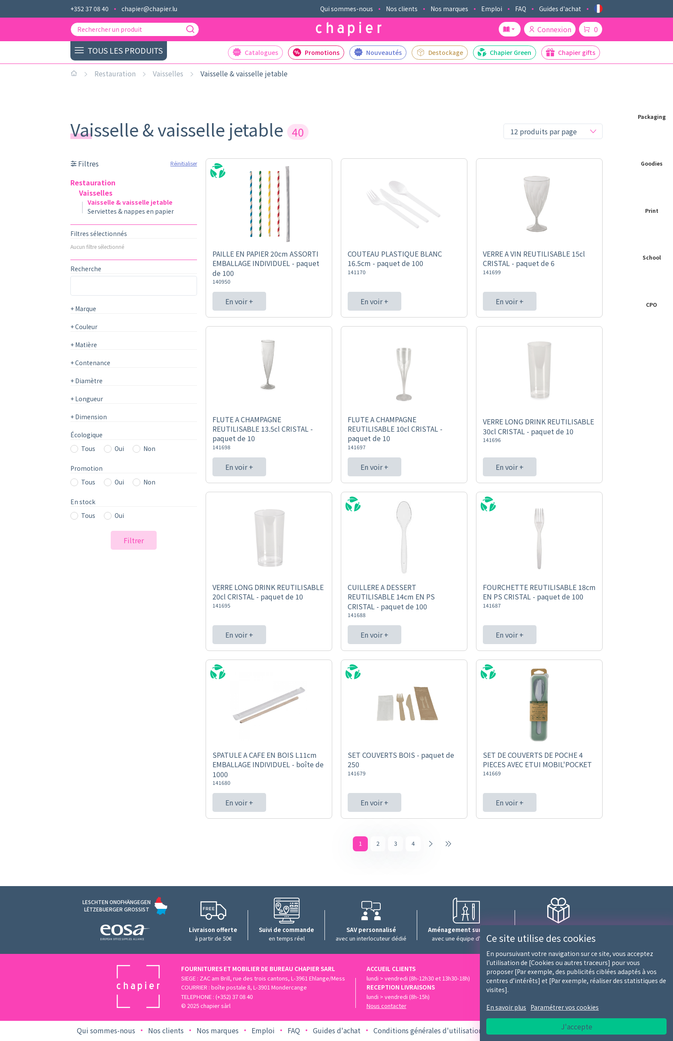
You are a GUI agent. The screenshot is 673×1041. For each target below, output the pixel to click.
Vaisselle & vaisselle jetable (244, 73)
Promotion (86, 468)
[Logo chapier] (349, 29)
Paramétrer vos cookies (565, 1007)
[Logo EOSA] (125, 935)
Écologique (86, 434)
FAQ (520, 8)
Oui (119, 448)
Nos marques (449, 8)
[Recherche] (190, 29)
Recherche (85, 268)
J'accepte (576, 1026)
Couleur (83, 326)
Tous (88, 448)
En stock (82, 501)
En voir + (239, 301)
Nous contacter (386, 1007)
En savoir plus (506, 1007)
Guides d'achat (560, 8)
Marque (83, 308)
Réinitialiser (183, 163)
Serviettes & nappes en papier (131, 211)
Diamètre (86, 380)
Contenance (90, 362)
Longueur (86, 398)
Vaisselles (168, 73)
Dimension (88, 416)
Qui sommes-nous (346, 8)
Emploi (491, 8)
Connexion (549, 29)
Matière (83, 344)
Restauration (115, 73)
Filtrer (134, 540)
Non (149, 448)
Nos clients (402, 8)
